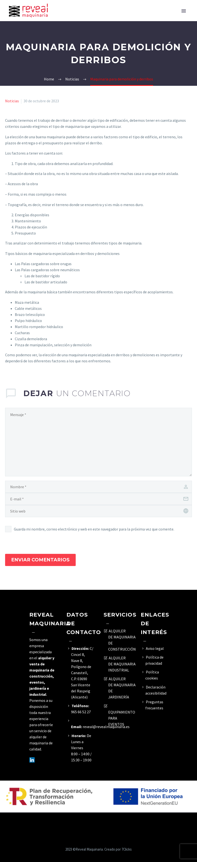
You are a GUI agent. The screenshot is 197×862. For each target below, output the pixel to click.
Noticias (12, 100)
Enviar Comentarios (40, 560)
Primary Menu (183, 10)
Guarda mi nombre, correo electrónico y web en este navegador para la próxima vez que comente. (94, 529)
